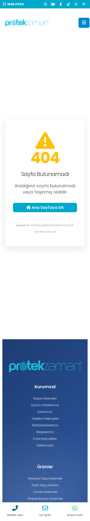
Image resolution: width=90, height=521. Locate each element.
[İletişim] (45, 511)
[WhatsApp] (75, 511)
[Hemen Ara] (15, 511)
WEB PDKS (13, 4)
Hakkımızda (45, 445)
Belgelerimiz (45, 432)
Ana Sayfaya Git (45, 207)
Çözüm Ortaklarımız (45, 405)
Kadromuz (45, 412)
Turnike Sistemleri (45, 492)
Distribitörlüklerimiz (45, 425)
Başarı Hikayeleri (45, 398)
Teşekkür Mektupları (45, 419)
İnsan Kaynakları (45, 439)
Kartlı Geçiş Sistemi (45, 485)
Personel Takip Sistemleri (45, 478)
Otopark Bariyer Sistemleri (45, 499)
